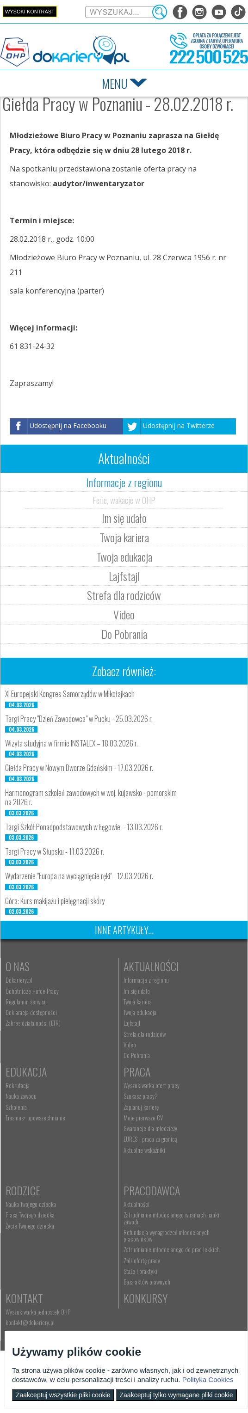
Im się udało (124, 517)
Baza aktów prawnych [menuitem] (147, 1281)
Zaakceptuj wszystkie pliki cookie (63, 1395)
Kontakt (24, 1298)
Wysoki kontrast (30, 11)
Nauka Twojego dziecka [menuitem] (31, 1204)
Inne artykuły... (124, 930)
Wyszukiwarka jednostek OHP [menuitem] (38, 1311)
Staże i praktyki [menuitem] (140, 1271)
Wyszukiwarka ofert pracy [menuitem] (152, 1085)
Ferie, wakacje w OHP (124, 499)
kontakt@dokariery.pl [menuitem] (30, 1322)
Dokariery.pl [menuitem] (19, 980)
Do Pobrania (124, 633)
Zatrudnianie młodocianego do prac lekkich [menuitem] (172, 1249)
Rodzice (23, 1190)
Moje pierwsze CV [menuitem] (143, 1117)
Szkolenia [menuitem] (16, 1107)
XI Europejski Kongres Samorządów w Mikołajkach (70, 693)
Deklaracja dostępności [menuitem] (31, 1012)
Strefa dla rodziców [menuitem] (145, 1034)
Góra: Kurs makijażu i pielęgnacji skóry (55, 900)
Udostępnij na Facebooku (68, 425)
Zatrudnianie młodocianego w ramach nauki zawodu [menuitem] (171, 1218)
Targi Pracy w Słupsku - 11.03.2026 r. (54, 851)
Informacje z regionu (124, 482)
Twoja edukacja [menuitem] (140, 1012)
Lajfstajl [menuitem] (132, 1023)
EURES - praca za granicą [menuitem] (150, 1139)
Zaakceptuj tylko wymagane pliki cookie (176, 1395)
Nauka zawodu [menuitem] (21, 1096)
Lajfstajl (124, 576)
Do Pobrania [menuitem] (137, 1055)
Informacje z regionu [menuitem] (146, 980)
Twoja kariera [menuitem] (138, 1001)
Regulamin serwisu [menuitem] (26, 1001)
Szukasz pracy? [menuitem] (141, 1096)
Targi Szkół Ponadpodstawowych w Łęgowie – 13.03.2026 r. (84, 826)
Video (124, 614)
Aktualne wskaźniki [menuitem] (144, 1150)
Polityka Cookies (208, 1379)
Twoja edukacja (124, 556)
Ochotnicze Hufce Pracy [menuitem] (32, 991)
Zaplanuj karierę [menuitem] (141, 1107)
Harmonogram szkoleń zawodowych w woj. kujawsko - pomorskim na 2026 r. (91, 797)
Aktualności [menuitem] (136, 1204)
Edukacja (26, 1071)
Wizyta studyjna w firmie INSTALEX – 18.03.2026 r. (71, 743)
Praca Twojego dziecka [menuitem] (30, 1214)
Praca (137, 1071)
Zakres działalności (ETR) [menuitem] (33, 1023)
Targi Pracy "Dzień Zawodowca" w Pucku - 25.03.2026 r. (79, 718)
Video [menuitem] (130, 1044)
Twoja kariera (124, 537)
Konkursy (145, 1298)
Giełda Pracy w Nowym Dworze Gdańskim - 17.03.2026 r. (79, 767)
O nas (18, 966)
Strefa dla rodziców (124, 595)
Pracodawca (152, 1190)
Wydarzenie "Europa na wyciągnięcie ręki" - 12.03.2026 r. (79, 875)
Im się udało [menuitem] (137, 991)
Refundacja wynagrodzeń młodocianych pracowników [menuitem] (167, 1235)
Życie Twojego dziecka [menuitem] (30, 1225)
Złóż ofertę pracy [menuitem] (142, 1260)
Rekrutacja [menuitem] (18, 1085)
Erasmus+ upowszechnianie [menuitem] (35, 1117)
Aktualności (151, 966)
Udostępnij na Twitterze (179, 425)
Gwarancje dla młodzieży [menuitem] (150, 1128)
